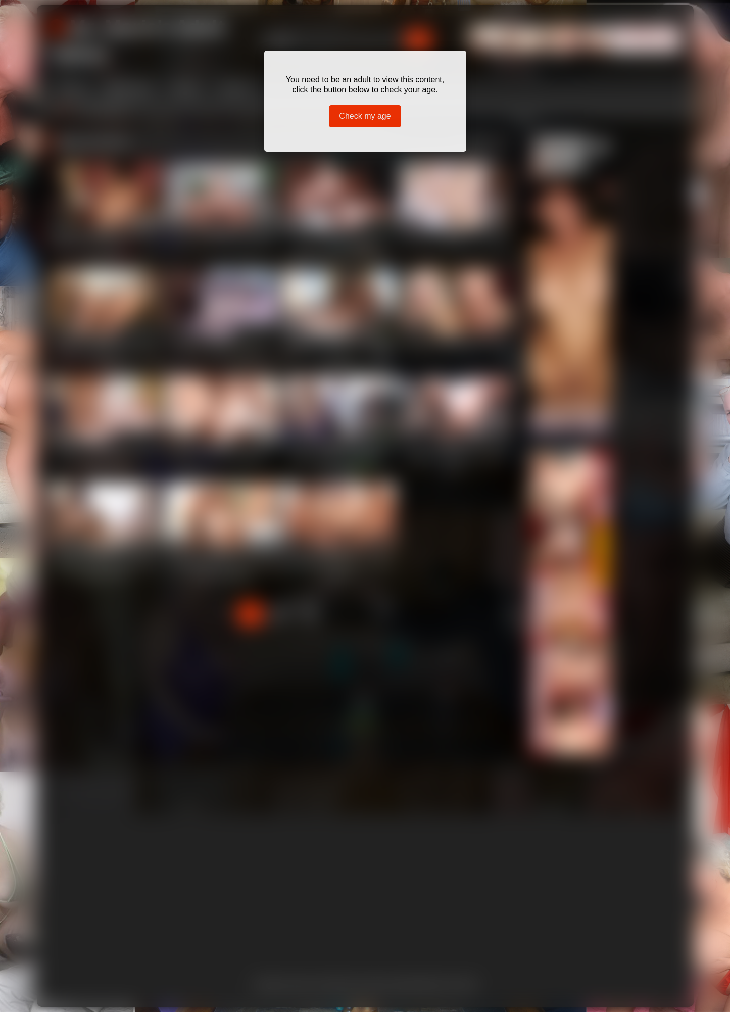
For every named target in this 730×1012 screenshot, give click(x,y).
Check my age (365, 116)
